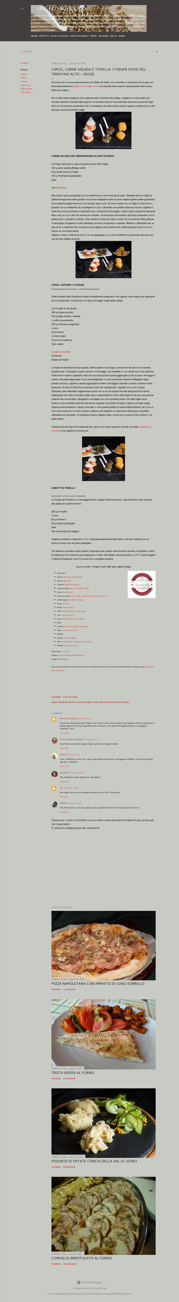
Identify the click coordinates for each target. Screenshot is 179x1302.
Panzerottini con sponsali (69, 630)
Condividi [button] (24, 63)
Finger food (25, 85)
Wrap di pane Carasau (71, 645)
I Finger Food (65, 651)
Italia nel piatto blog (57, 670)
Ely (61, 787)
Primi (93, 36)
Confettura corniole (60, 352)
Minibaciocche (66, 581)
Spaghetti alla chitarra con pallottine (74, 619)
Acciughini (66, 603)
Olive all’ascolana (67, 607)
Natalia (63, 803)
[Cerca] (155, 8)
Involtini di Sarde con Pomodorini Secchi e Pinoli (76, 642)
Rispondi (64, 733)
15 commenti (69, 1264)
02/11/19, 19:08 (84, 718)
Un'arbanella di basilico (72, 739)
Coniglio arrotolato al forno (81, 1258)
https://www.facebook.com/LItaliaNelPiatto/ (71, 655)
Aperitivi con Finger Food (85, 86)
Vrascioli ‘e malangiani (70, 638)
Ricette (44, 36)
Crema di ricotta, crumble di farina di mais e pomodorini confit (89, 596)
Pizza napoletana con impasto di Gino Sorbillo (97, 983)
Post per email (70, 697)
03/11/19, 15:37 (91, 739)
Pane (122, 36)
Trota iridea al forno (72, 1072)
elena (62, 754)
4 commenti (69, 989)
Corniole (24, 82)
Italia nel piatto (26, 89)
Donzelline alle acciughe (75, 600)
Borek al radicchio (67, 592)
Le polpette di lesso (67, 615)
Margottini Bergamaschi (71, 584)
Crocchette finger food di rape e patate (76, 626)
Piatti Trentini (26, 93)
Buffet (23, 78)
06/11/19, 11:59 (75, 803)
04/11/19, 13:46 (71, 788)
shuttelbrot (61, 188)
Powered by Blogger (89, 1282)
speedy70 (65, 772)
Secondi (103, 36)
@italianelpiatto (63, 659)
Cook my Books (79, 36)
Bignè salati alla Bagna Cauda (73, 577)
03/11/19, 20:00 (73, 754)
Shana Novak (100, 1288)
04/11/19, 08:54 (78, 773)
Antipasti (24, 74)
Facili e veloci (59, 36)
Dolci (113, 36)
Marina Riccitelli (68, 718)
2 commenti (69, 1079)
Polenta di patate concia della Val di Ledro (94, 1161)
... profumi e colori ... (64, 8)
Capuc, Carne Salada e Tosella (79, 588)
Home (34, 36)
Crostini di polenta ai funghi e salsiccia (74, 611)
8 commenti (69, 1167)
